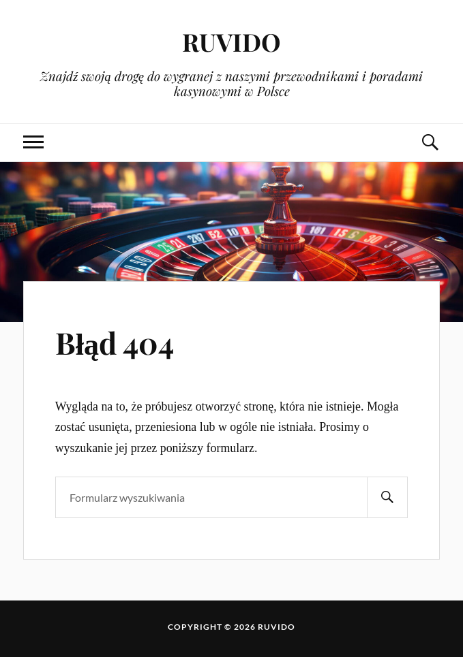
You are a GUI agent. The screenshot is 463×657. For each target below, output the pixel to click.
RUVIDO (232, 41)
